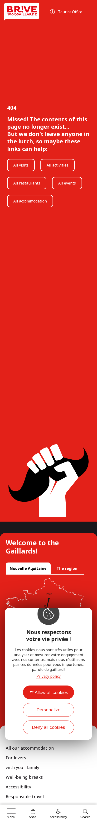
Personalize (48, 709)
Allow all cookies (51, 692)
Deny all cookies (48, 727)
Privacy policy (48, 676)
